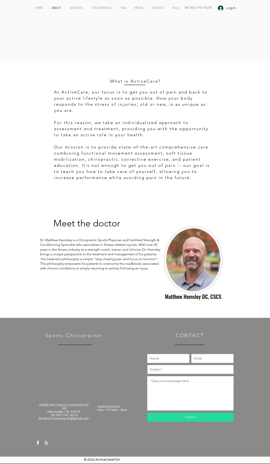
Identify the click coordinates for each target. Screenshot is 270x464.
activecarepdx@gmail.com (68, 418)
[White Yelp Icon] (46, 443)
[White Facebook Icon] (38, 443)
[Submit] (190, 417)
